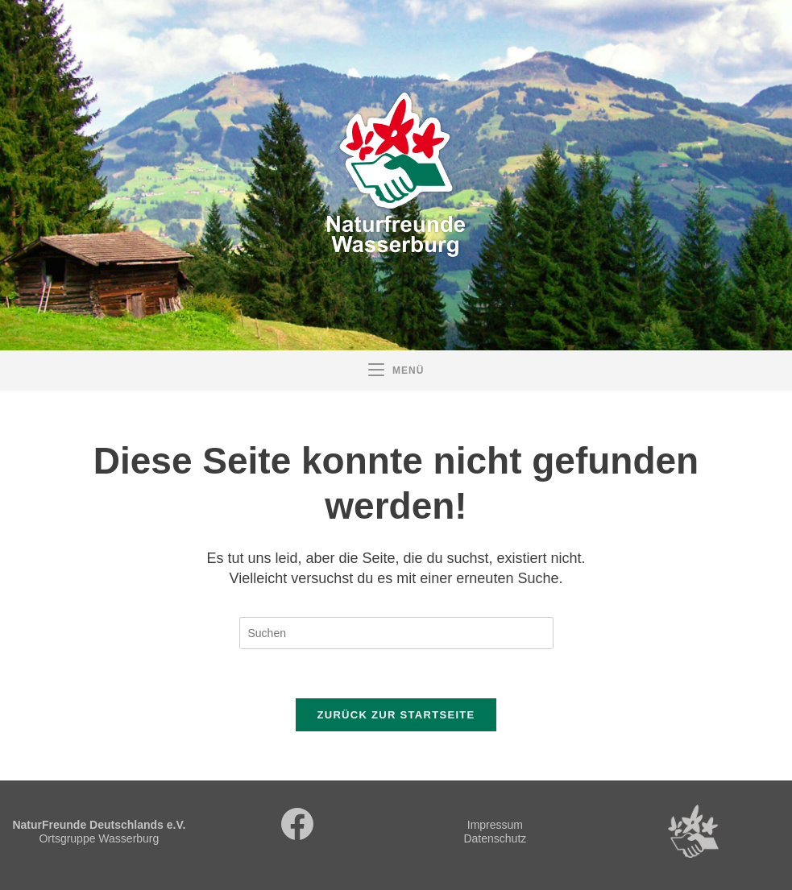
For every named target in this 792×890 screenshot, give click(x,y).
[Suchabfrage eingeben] (396, 633)
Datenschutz (494, 838)
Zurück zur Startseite (396, 715)
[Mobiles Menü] (396, 370)
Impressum (495, 824)
